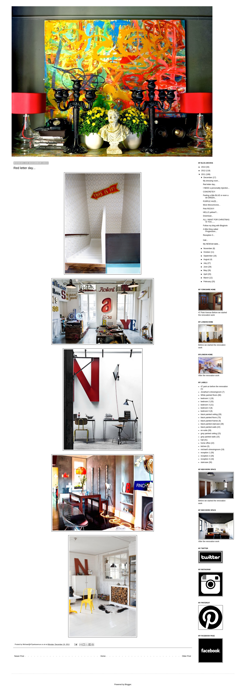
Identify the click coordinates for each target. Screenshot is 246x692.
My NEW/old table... (211, 244)
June (205, 267)
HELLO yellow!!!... (210, 212)
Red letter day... (209, 184)
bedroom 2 (205, 401)
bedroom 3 (205, 405)
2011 (203, 174)
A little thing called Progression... (210, 230)
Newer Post (19, 656)
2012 (203, 171)
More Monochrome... (211, 205)
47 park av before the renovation (214, 386)
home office (205, 443)
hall (202, 440)
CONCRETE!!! (209, 192)
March (206, 278)
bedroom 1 (205, 398)
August (206, 259)
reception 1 (205, 453)
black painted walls (209, 427)
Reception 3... (209, 235)
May (205, 270)
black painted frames (209, 421)
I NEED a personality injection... (216, 188)
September (208, 256)
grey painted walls (208, 437)
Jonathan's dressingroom (211, 392)
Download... (208, 216)
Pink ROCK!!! (208, 209)
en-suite (204, 430)
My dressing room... (211, 181)
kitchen (204, 446)
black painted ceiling (209, 414)
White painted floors (209, 395)
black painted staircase (210, 424)
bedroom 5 (205, 411)
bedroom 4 (205, 408)
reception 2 (205, 456)
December (208, 177)
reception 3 (205, 459)
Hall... (205, 240)
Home (103, 656)
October (207, 252)
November (208, 248)
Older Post (186, 656)
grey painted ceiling (209, 433)
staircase (204, 462)
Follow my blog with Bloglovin (215, 226)
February (207, 281)
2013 (203, 167)
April (205, 274)
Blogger (128, 684)
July (205, 263)
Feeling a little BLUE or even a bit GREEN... (215, 196)
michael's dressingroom (210, 449)
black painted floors (209, 417)
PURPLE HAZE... (210, 201)
